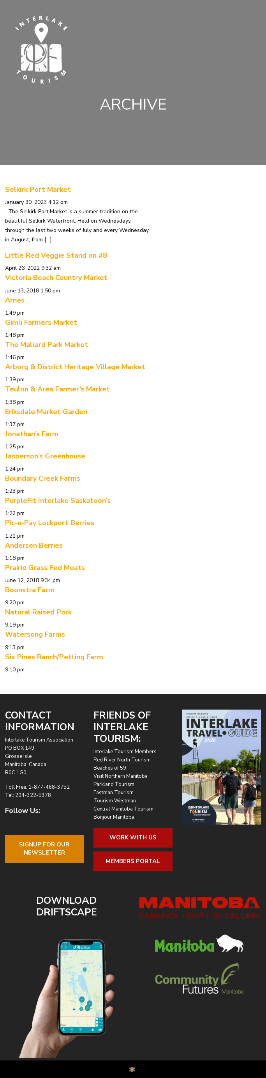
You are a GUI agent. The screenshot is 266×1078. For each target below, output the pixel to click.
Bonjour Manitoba (113, 817)
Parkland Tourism (113, 784)
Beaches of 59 (109, 768)
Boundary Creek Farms (42, 478)
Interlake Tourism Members (125, 751)
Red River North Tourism (122, 759)
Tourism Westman (114, 800)
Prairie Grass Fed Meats (45, 567)
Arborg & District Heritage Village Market (75, 367)
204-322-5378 (33, 795)
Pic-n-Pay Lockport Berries (49, 522)
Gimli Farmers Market (41, 322)
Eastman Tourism (113, 792)
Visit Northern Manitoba (120, 776)
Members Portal (133, 861)
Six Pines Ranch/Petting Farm (54, 657)
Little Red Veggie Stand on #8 (56, 255)
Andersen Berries (34, 545)
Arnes (15, 300)
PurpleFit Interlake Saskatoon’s (58, 500)
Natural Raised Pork (38, 612)
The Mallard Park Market (46, 344)
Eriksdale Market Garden (46, 411)
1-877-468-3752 (49, 787)
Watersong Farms (35, 634)
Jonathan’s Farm (31, 434)
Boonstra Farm (30, 590)
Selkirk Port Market (38, 189)
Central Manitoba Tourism (123, 808)
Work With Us (133, 837)
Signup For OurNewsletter (44, 849)
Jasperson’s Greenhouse (45, 456)
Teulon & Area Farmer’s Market (57, 389)
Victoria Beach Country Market (56, 277)
